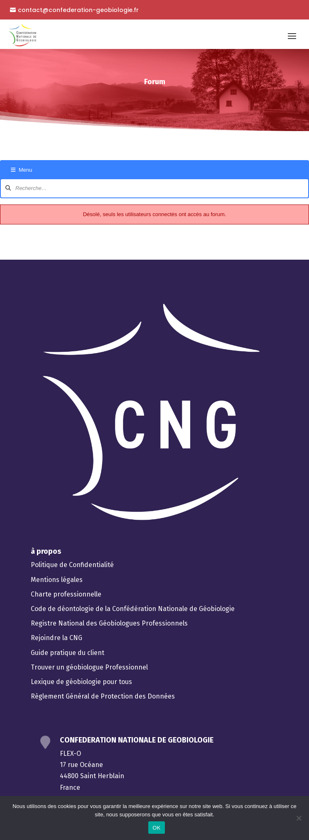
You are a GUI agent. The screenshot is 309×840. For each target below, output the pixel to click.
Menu (21, 170)
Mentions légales (57, 580)
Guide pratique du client (67, 653)
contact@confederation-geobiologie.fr (78, 10)
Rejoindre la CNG (56, 638)
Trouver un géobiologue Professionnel (89, 667)
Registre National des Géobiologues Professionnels (109, 623)
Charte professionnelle (66, 594)
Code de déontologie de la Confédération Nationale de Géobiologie (133, 609)
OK (156, 828)
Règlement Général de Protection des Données (103, 696)
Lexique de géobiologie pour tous (81, 682)
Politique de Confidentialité (72, 565)
